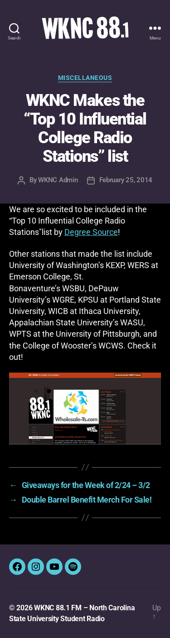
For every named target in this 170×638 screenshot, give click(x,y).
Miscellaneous (85, 77)
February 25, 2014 (126, 180)
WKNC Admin (58, 180)
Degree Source (91, 232)
